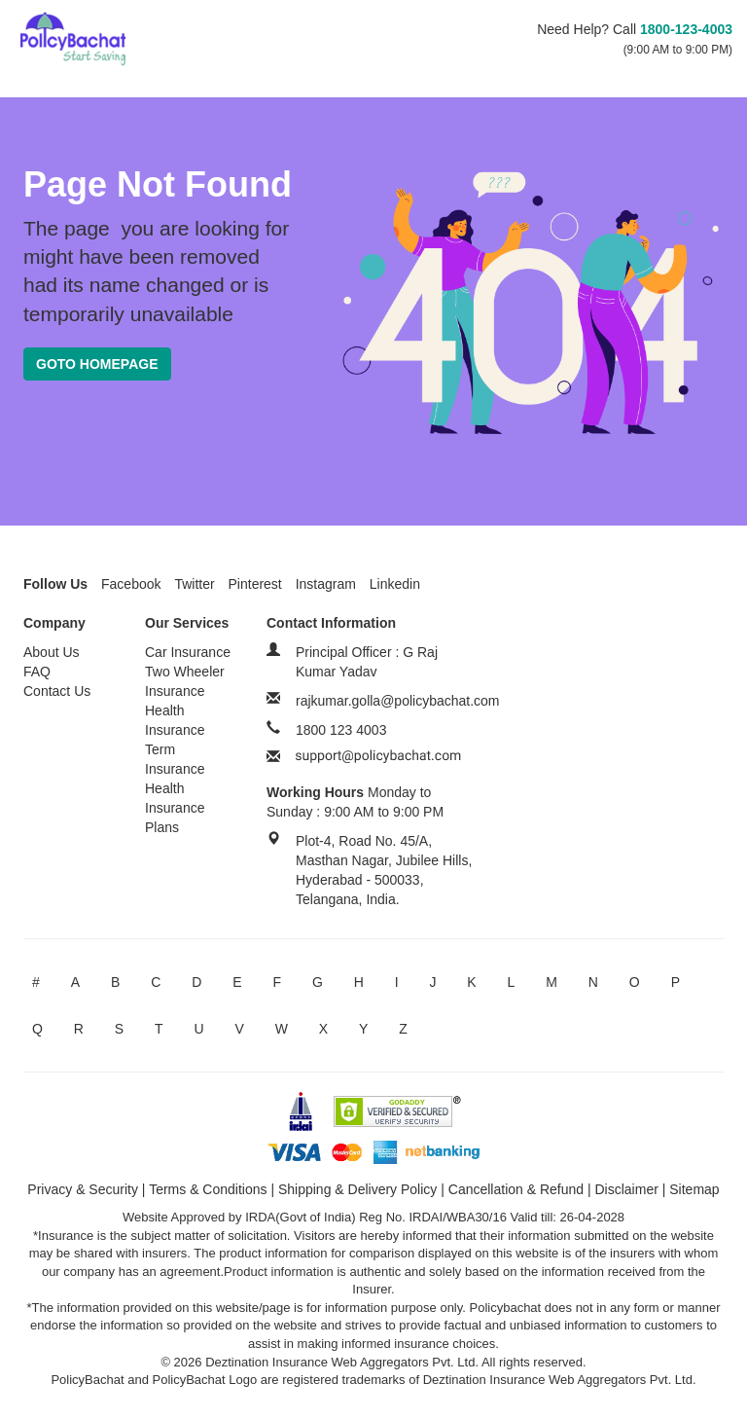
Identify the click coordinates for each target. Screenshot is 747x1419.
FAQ (37, 671)
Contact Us (56, 691)
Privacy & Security (82, 1189)
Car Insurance (188, 652)
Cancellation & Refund (516, 1189)
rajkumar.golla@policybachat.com (398, 701)
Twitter (194, 584)
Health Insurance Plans (174, 808)
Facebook (130, 584)
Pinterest (255, 584)
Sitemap (694, 1189)
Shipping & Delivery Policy (357, 1189)
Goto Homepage (97, 364)
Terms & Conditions (208, 1189)
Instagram (326, 584)
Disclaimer (626, 1189)
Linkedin (395, 584)
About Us (51, 652)
